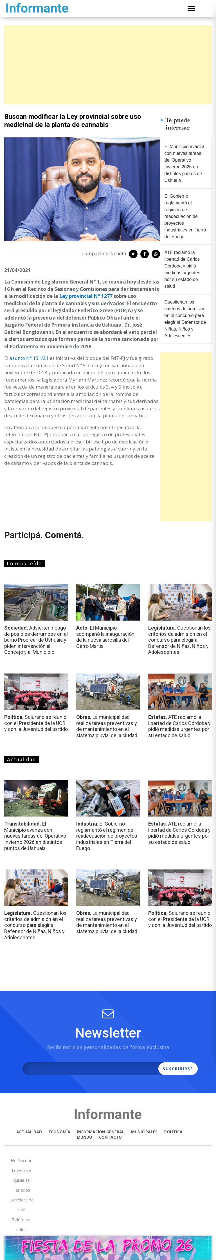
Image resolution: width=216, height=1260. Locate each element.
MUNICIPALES (144, 1131)
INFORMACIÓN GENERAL (100, 1131)
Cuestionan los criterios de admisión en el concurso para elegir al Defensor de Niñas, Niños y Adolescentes (185, 319)
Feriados (21, 1190)
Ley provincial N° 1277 (85, 296)
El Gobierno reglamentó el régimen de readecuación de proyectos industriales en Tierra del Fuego (185, 216)
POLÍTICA (173, 1131)
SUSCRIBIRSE (178, 1068)
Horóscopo (22, 1160)
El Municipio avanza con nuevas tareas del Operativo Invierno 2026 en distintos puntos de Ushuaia (184, 163)
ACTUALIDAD (29, 1131)
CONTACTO (110, 1137)
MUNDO (84, 1137)
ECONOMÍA (59, 1131)
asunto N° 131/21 (29, 358)
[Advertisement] (108, 64)
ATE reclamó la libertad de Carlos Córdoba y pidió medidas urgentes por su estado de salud (182, 269)
